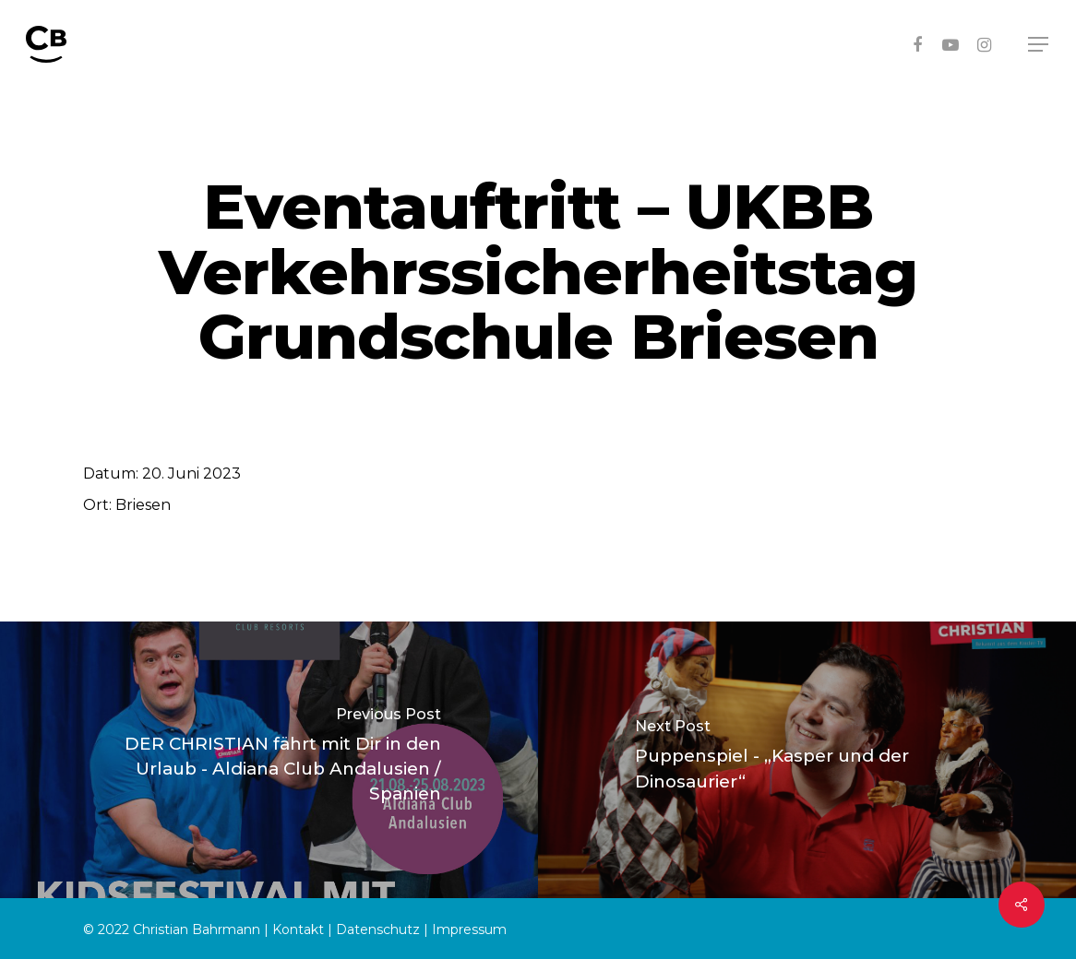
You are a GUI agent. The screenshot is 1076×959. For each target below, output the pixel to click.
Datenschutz (378, 929)
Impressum (469, 929)
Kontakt (298, 929)
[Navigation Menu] (1039, 44)
